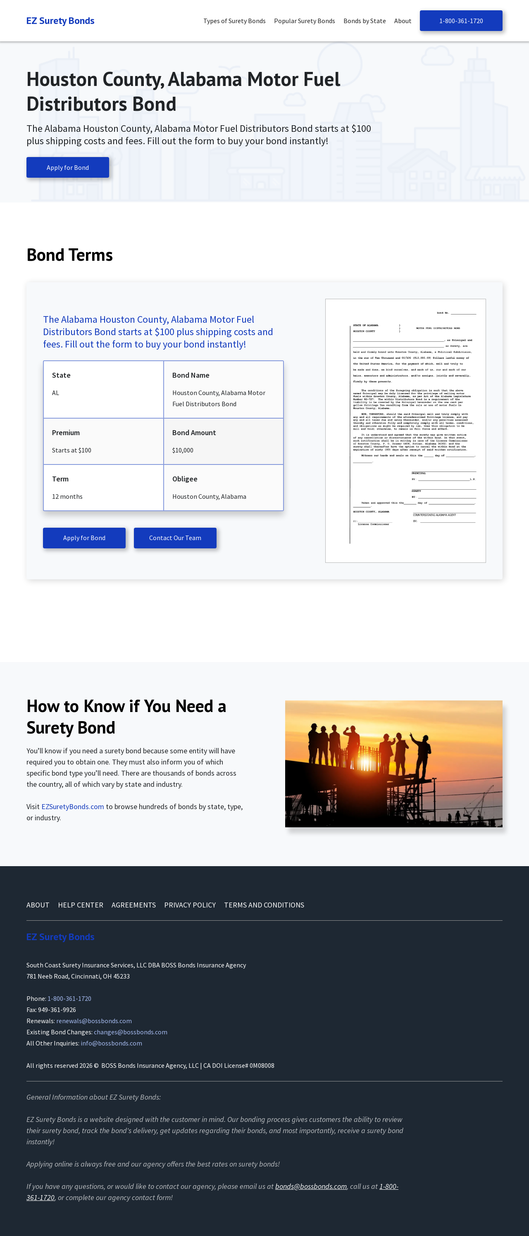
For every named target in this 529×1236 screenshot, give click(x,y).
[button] (236, 20)
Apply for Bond (68, 167)
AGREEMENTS (134, 905)
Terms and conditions (264, 905)
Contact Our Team (175, 537)
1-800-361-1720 (461, 21)
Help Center (80, 905)
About (38, 905)
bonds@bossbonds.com (311, 1186)
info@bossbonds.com (111, 1043)
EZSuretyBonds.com (72, 806)
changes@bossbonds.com (130, 1032)
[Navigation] (60, 20)
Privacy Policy (190, 905)
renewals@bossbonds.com (94, 1021)
